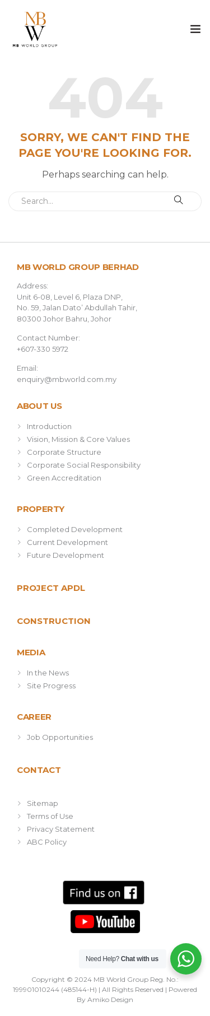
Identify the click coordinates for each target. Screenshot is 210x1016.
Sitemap (42, 803)
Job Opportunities (60, 737)
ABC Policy (47, 841)
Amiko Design (110, 999)
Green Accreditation (64, 477)
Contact (39, 770)
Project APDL (51, 587)
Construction (54, 621)
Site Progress (51, 685)
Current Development (67, 542)
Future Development (65, 555)
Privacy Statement (61, 828)
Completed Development (75, 529)
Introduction (49, 426)
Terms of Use (50, 816)
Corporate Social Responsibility (84, 464)
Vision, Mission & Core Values (78, 439)
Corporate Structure (64, 452)
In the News (48, 672)
